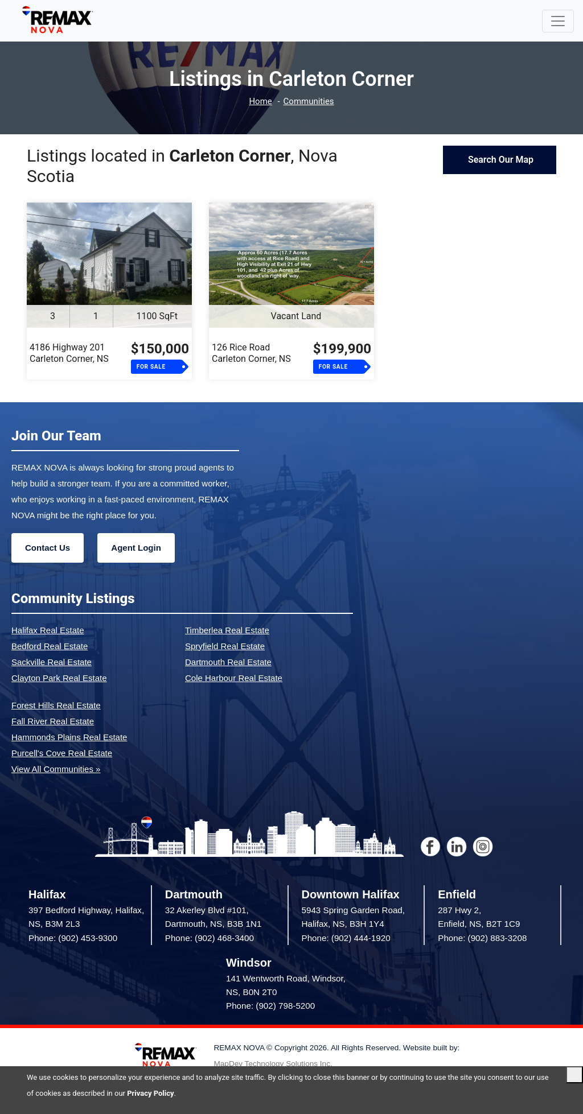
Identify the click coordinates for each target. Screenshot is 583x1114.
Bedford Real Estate (49, 646)
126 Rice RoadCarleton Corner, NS (251, 353)
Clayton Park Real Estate (59, 678)
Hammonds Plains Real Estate (69, 737)
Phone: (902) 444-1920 (346, 938)
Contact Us (47, 547)
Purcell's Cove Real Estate (61, 753)
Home (260, 101)
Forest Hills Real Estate (56, 705)
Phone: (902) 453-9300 (72, 938)
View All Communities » (55, 769)
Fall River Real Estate (52, 721)
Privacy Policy (150, 1093)
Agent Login (136, 547)
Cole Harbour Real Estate (233, 678)
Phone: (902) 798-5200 (270, 1005)
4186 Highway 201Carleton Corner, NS (69, 353)
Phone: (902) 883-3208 (482, 938)
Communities (309, 101)
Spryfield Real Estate (225, 646)
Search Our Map (499, 159)
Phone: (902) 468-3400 (209, 938)
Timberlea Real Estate (227, 630)
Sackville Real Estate (51, 662)
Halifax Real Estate (47, 630)
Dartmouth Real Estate (228, 662)
